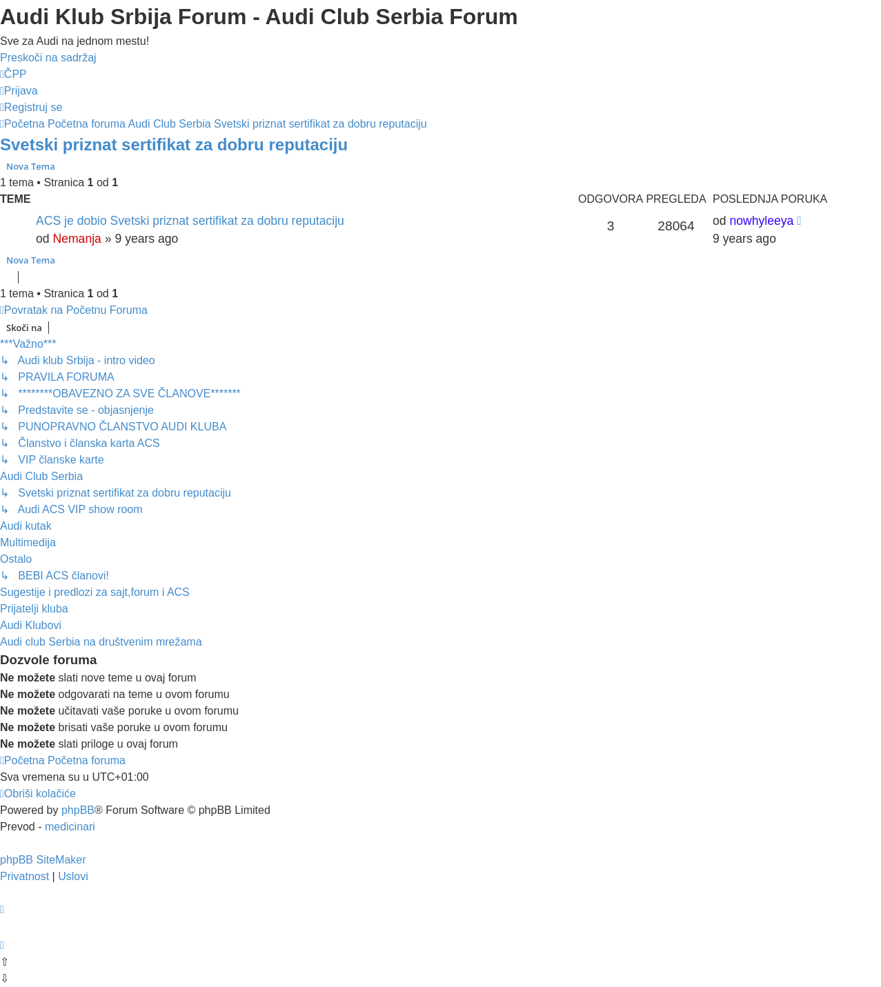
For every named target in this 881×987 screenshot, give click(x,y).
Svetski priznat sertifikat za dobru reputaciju (174, 144)
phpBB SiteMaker (43, 860)
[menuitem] (13, 74)
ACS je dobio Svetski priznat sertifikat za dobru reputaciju (190, 221)
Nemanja (76, 239)
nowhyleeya (761, 221)
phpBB (78, 810)
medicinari (70, 827)
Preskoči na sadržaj (48, 57)
